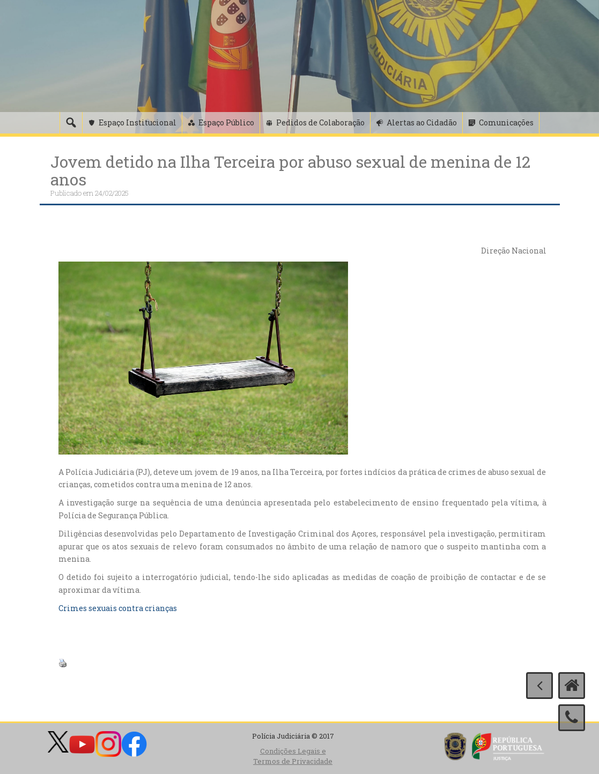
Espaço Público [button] (226, 122)
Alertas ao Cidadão (422, 122)
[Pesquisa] (71, 122)
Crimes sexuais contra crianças (117, 608)
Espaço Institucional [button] (137, 122)
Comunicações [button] (506, 122)
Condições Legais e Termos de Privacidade (292, 756)
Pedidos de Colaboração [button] (320, 122)
